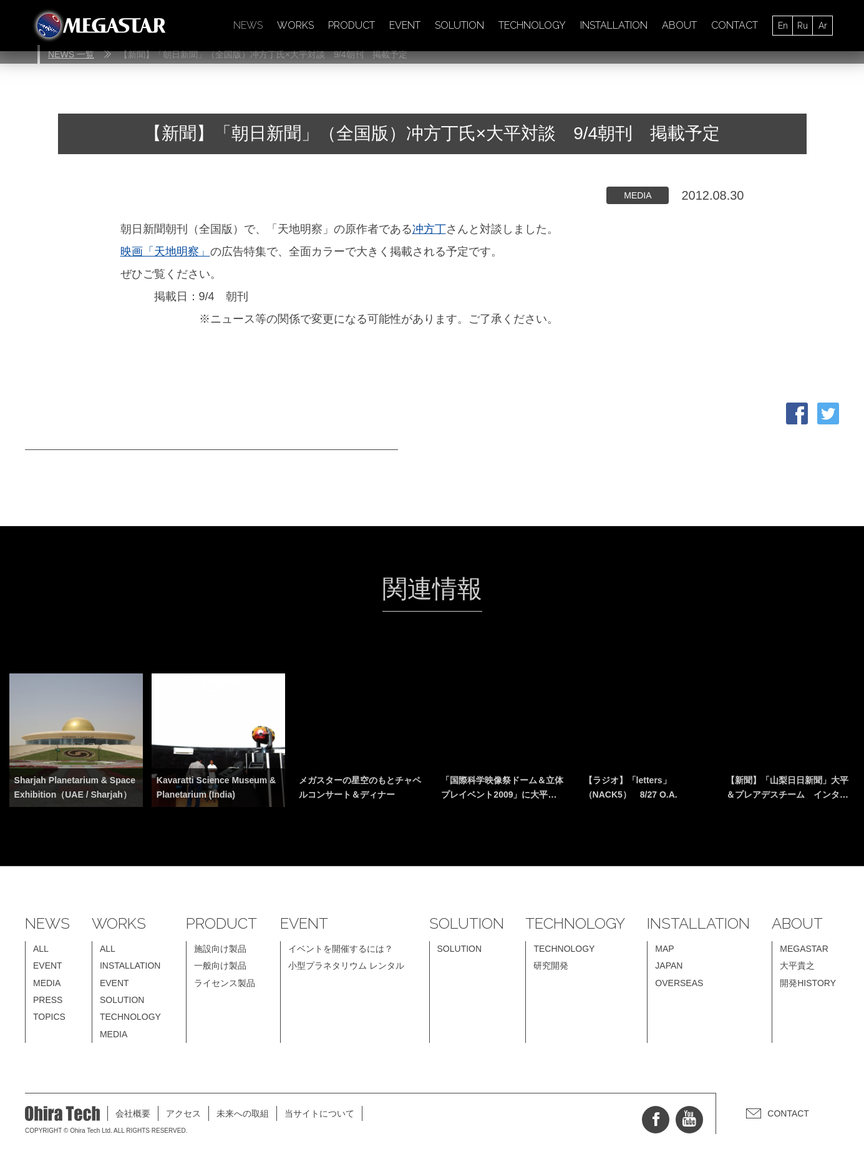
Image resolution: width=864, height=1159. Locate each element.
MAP (664, 949)
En (783, 26)
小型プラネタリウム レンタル (346, 966)
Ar (822, 26)
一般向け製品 (220, 966)
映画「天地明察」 (165, 251)
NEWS (248, 25)
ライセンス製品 (224, 983)
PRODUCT (351, 25)
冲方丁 (429, 229)
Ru (802, 26)
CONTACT (734, 25)
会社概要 (132, 1113)
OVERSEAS (679, 983)
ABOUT (679, 25)
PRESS (47, 1000)
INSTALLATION (614, 25)
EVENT (404, 25)
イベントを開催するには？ (340, 949)
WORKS (295, 25)
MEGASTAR (804, 949)
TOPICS (49, 1017)
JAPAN (668, 966)
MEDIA (47, 983)
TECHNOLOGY (532, 25)
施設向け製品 (220, 949)
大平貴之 (797, 966)
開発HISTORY (808, 983)
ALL (41, 949)
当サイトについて (319, 1113)
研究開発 (550, 966)
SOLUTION (459, 25)
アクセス (183, 1113)
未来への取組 (242, 1113)
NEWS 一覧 (71, 54)
